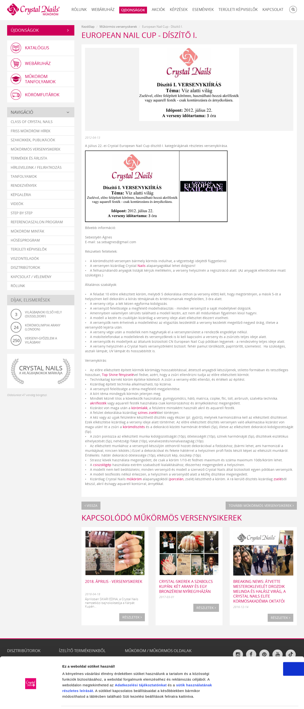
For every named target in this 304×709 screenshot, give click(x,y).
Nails (142, 265)
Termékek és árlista (29, 158)
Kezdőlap (88, 26)
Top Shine (110, 374)
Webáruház (102, 9)
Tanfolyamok (24, 176)
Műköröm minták (27, 231)
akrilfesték (98, 403)
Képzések (179, 9)
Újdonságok (25, 30)
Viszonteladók (25, 258)
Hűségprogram (25, 240)
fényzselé (126, 374)
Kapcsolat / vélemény (31, 276)
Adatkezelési (126, 669)
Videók (17, 203)
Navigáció (22, 112)
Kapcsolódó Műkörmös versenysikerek (161, 517)
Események (203, 9)
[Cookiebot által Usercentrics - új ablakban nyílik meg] (31, 699)
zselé (278, 479)
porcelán (177, 479)
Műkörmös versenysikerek (35, 149)
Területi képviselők (238, 9)
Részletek (132, 617)
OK (264, 653)
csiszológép (102, 464)
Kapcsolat (272, 9)
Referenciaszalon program (37, 222)
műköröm (134, 479)
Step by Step (22, 213)
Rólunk (79, 9)
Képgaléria (21, 194)
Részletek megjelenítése (270, 700)
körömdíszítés (134, 427)
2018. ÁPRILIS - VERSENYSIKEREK (113, 581)
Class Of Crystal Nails (31, 122)
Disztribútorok (25, 267)
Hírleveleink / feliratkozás (36, 167)
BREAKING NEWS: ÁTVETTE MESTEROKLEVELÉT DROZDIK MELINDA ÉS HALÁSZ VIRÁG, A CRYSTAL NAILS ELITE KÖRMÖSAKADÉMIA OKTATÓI (259, 591)
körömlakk (139, 408)
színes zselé (147, 412)
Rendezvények (24, 185)
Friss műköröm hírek (30, 131)
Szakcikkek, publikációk (33, 140)
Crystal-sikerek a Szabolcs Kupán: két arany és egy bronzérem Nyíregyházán (186, 586)
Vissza (91, 505)
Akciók (158, 9)
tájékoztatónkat (152, 669)
